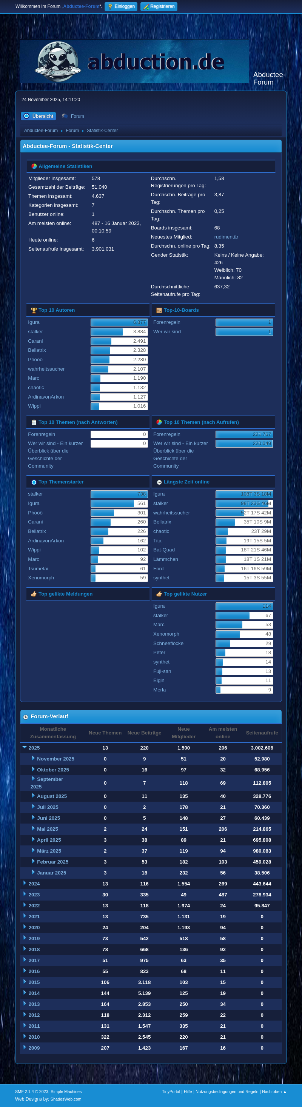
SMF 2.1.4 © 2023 (31, 1091)
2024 (34, 884)
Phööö (35, 359)
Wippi (34, 406)
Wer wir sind (167, 331)
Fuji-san (162, 671)
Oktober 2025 (53, 770)
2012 (34, 1015)
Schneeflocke (168, 643)
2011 (34, 1026)
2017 (34, 960)
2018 (34, 949)
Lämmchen (165, 559)
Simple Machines (66, 1091)
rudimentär (226, 237)
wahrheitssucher (46, 369)
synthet (161, 577)
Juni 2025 (48, 818)
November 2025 (55, 759)
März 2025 (49, 851)
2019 (34, 938)
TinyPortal (171, 1091)
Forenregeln (166, 322)
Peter (159, 652)
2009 (34, 1048)
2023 (34, 895)
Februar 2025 (52, 862)
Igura (33, 322)
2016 (34, 971)
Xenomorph (41, 577)
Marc (33, 378)
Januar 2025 (51, 873)
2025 (34, 748)
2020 (34, 927)
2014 (34, 993)
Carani (35, 341)
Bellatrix (37, 350)
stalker (35, 331)
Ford (158, 568)
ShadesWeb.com (66, 1099)
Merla (159, 690)
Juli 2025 (47, 807)
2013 (34, 1004)
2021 (34, 916)
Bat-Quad (164, 550)
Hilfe (188, 1091)
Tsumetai (38, 568)
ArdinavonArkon (46, 397)
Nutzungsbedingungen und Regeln (227, 1091)
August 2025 (52, 796)
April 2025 (49, 840)
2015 (34, 982)
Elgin (159, 680)
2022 (34, 905)
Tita (157, 540)
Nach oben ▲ (274, 1091)
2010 (34, 1037)
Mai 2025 (47, 829)
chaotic (36, 387)
